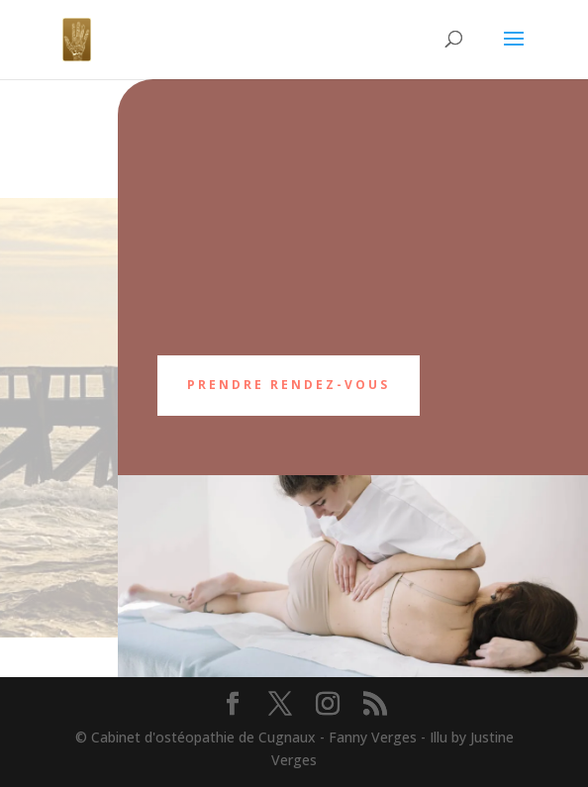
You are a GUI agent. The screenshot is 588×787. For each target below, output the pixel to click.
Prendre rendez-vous (288, 384)
